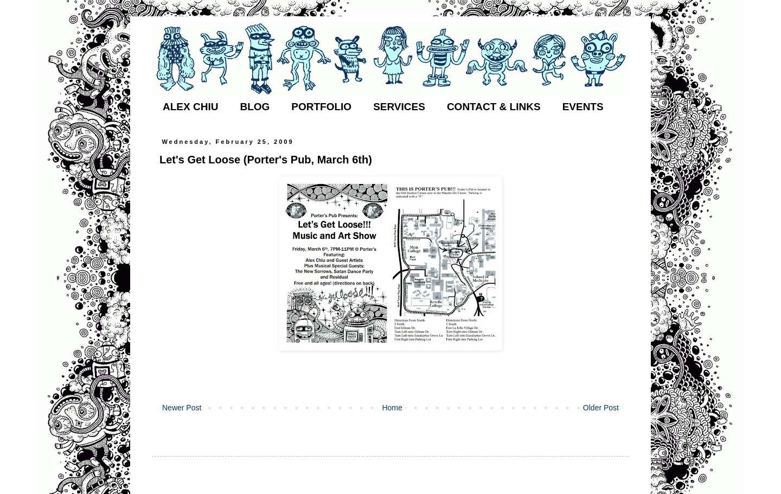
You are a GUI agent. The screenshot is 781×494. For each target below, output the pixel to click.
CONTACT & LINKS (494, 106)
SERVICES (399, 106)
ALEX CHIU (190, 106)
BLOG (255, 106)
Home (392, 407)
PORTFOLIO (321, 106)
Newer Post (181, 407)
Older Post (601, 407)
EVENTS (583, 106)
